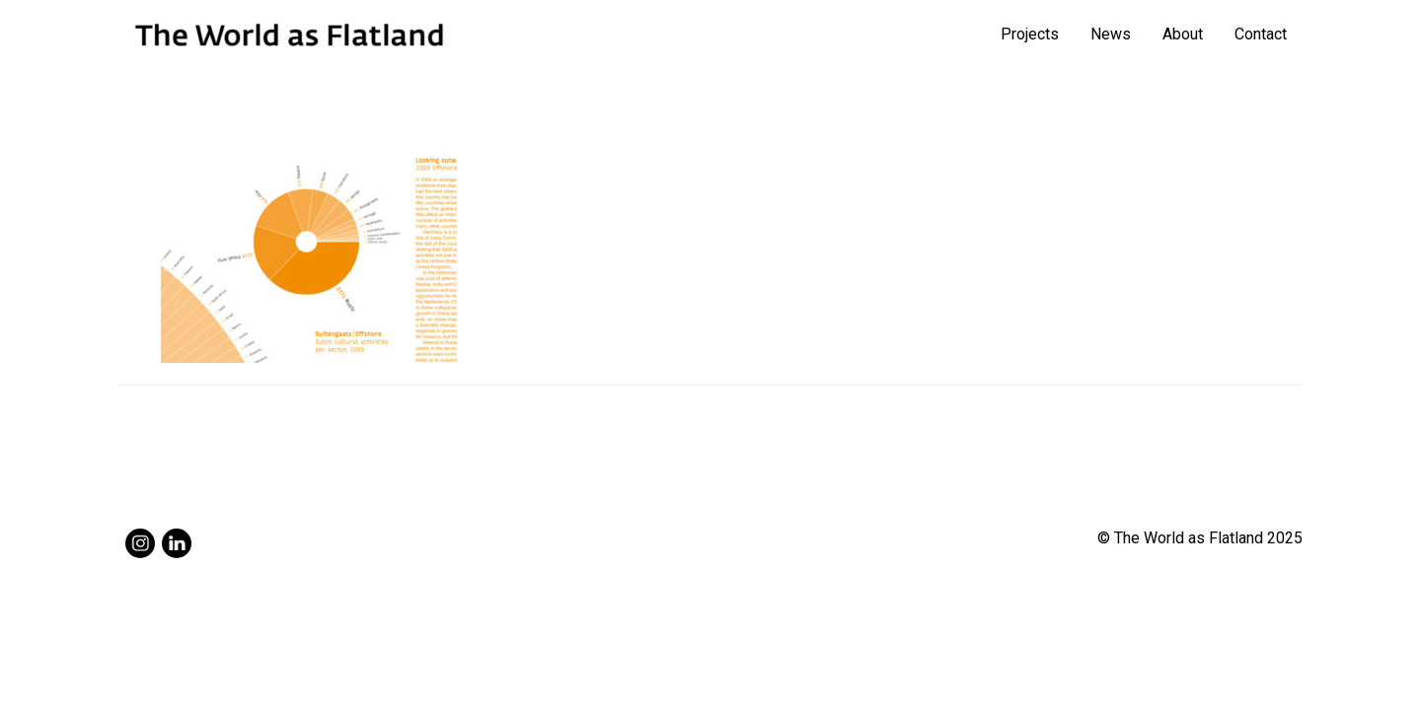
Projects (1030, 34)
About (1182, 34)
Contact (1260, 34)
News (1110, 34)
